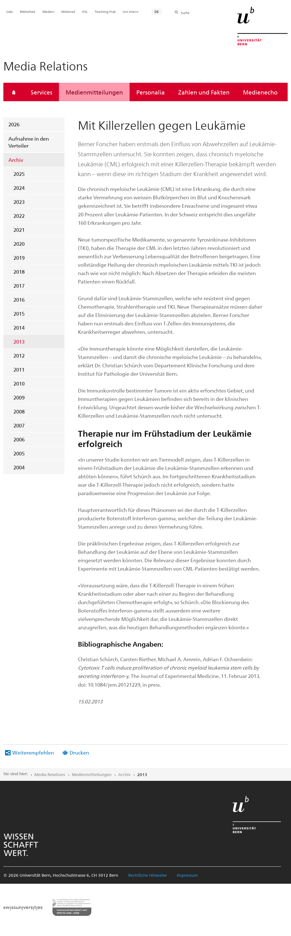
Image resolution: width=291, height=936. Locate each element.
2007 (19, 425)
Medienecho (260, 92)
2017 (19, 285)
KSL (85, 11)
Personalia (150, 92)
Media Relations (49, 774)
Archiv (15, 159)
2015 (19, 313)
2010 (19, 383)
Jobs (9, 11)
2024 (19, 187)
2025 (19, 173)
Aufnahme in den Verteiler (28, 142)
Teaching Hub (105, 11)
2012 (19, 355)
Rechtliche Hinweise (147, 875)
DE (156, 11)
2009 (19, 397)
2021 (19, 229)
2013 (19, 341)
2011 (19, 369)
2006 (19, 439)
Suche (185, 12)
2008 (19, 411)
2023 (19, 201)
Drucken (79, 752)
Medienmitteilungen (94, 92)
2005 (19, 453)
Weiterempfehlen (33, 752)
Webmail (68, 11)
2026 (14, 124)
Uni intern (130, 11)
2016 (19, 299)
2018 (19, 271)
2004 (19, 467)
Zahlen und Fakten (204, 92)
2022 (19, 215)
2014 (19, 327)
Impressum (187, 875)
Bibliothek (27, 11)
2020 (19, 243)
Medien (48, 11)
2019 (19, 257)
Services (41, 92)
